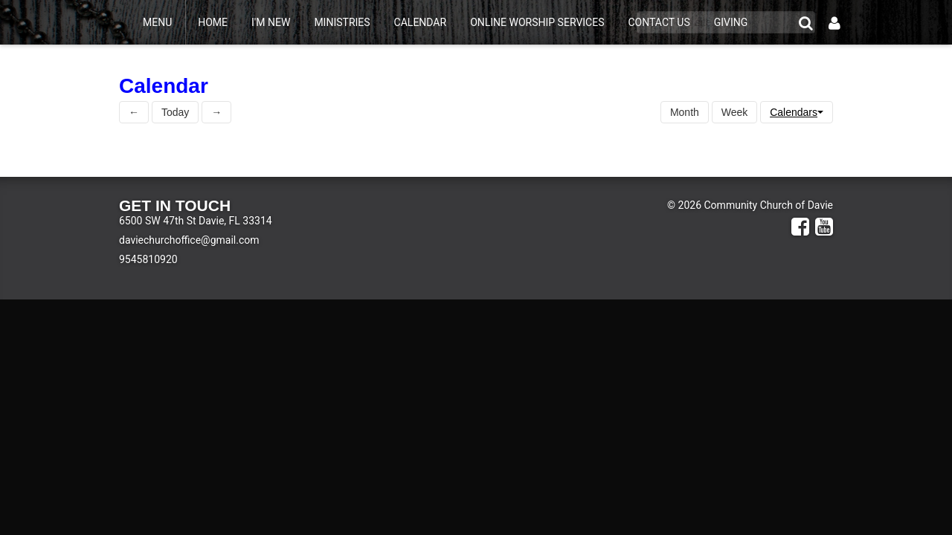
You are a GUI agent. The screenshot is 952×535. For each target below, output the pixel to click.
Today (175, 112)
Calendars (796, 112)
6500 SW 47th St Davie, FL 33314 (195, 221)
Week (734, 112)
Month (684, 112)
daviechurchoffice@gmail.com (189, 240)
